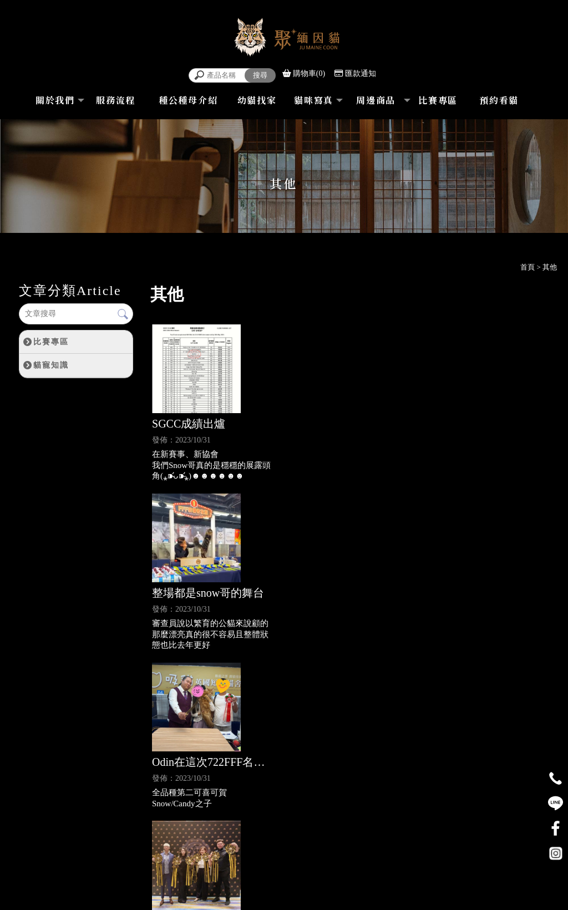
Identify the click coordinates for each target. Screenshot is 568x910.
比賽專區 (50, 341)
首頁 (527, 267)
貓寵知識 (50, 365)
